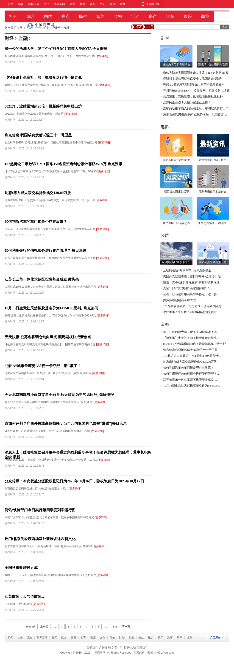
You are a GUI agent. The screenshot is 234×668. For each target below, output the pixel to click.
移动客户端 (152, 4)
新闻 (92, 4)
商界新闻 (59, 4)
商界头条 (33, 4)
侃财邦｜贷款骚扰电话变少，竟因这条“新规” (193, 78)
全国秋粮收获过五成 (21, 568)
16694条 (31, 626)
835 (115, 626)
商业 (205, 16)
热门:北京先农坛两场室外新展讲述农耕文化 (40, 539)
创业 (131, 637)
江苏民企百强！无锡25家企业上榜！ (187, 102)
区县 (64, 637)
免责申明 (117, 647)
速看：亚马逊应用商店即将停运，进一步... (191, 294)
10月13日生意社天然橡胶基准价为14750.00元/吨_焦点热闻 (51, 308)
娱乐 (188, 16)
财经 (122, 4)
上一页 (44, 626)
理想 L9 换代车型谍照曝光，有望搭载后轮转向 (194, 84)
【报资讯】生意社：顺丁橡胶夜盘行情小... (191, 338)
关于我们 (92, 647)
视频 (93, 637)
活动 (135, 16)
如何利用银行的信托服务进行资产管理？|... (191, 373)
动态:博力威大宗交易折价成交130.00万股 (38, 193)
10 (105, 626)
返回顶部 (216, 637)
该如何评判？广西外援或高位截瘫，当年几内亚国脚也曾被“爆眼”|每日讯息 (66, 423)
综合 (21, 4)
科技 (112, 4)
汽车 (170, 16)
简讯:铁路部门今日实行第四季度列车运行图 (40, 510)
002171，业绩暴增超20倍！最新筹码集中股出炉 (43, 106)
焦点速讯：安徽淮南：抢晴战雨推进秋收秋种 (193, 96)
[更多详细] (101, 56)
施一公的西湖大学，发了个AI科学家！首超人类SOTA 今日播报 (56, 49)
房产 (153, 16)
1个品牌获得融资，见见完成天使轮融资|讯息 (192, 306)
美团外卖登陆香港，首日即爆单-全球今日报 (192, 276)
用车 (179, 637)
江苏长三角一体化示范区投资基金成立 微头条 (42, 279)
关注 (46, 4)
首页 (11, 4)
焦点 (65, 16)
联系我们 (142, 647)
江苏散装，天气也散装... (24, 596)
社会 (13, 16)
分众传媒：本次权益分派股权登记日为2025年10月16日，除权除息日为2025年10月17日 (74, 481)
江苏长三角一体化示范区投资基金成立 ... (190, 379)
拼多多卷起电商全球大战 (179, 300)
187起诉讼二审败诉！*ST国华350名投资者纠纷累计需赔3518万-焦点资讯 (63, 164)
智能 (100, 16)
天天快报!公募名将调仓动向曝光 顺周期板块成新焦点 (48, 337)
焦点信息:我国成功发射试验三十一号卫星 (38, 135)
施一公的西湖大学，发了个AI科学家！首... (191, 332)
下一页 (126, 626)
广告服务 (104, 647)
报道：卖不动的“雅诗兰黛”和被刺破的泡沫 (191, 282)
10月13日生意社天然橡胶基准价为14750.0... (191, 385)
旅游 (150, 637)
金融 (118, 16)
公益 (141, 637)
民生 (83, 16)
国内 (48, 16)
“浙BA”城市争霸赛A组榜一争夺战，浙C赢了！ (43, 366)
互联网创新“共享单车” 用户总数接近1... (189, 270)
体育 (72, 4)
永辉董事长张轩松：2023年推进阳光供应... (191, 312)
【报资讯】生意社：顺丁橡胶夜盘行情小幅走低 (43, 77)
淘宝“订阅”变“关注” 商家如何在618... (187, 288)
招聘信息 (129, 647)
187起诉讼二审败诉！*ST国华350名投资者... (192, 355)
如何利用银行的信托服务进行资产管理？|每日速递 (45, 250)
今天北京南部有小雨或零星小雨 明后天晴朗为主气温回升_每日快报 (59, 395)
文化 (102, 4)
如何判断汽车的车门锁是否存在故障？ (36, 222)
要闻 (54, 637)
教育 (82, 4)
